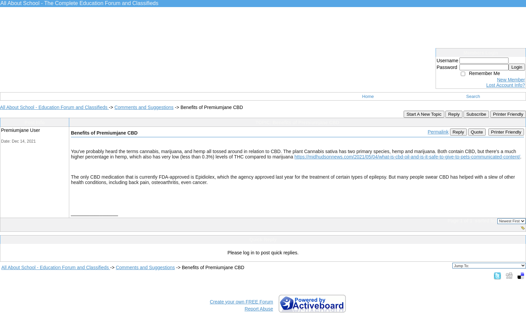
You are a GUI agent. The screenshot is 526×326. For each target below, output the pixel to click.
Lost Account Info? (505, 85)
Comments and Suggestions (143, 107)
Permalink (438, 132)
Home (368, 96)
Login (516, 67)
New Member (511, 79)
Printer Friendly (508, 114)
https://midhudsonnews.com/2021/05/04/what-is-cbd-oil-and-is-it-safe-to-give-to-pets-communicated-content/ (407, 156)
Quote (477, 132)
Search (473, 96)
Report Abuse (259, 309)
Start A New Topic (423, 114)
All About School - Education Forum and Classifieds (54, 107)
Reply (453, 114)
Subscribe (476, 114)
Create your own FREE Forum (241, 301)
